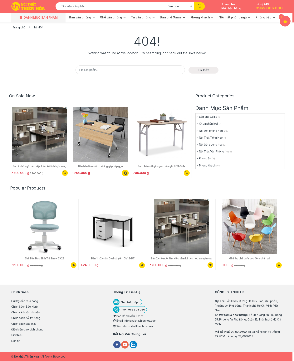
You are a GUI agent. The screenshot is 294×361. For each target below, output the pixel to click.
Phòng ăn (203, 158)
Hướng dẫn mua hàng (24, 301)
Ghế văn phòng (111, 17)
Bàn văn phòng (80, 17)
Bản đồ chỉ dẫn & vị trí (128, 316)
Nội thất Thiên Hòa (26, 356)
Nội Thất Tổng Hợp (209, 137)
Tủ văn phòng (141, 17)
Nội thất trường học (209, 144)
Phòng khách (200, 17)
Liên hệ (15, 340)
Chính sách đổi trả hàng (25, 318)
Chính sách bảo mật (23, 323)
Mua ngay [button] (65, 173)
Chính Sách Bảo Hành (24, 306)
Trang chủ (18, 27)
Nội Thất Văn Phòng (210, 151)
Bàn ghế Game (170, 17)
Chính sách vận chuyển (25, 312)
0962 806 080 (269, 8)
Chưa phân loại (207, 123)
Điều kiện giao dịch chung (27, 329)
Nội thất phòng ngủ (233, 17)
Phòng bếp (263, 17)
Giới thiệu (16, 335)
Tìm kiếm (203, 70)
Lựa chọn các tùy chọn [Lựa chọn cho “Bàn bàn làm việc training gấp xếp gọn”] (125, 173)
